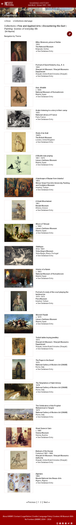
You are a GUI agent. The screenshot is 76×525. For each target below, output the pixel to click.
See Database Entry (44, 51)
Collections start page (22, 21)
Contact (17, 516)
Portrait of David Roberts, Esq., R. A (50, 65)
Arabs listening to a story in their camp (51, 110)
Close (7, 21)
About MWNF (8, 516)
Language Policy (45, 516)
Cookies (56, 516)
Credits (35, 516)
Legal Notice (26, 516)
